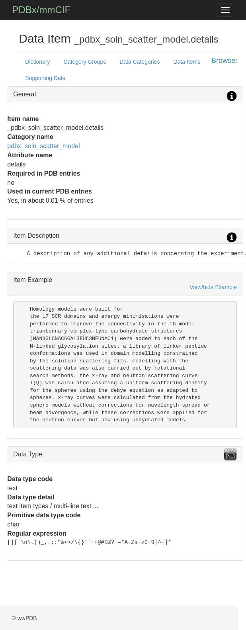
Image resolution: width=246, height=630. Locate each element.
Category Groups (85, 62)
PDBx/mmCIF (41, 9)
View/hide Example (213, 287)
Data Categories (139, 62)
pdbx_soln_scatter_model (43, 146)
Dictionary (37, 62)
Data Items (186, 62)
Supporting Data (45, 78)
